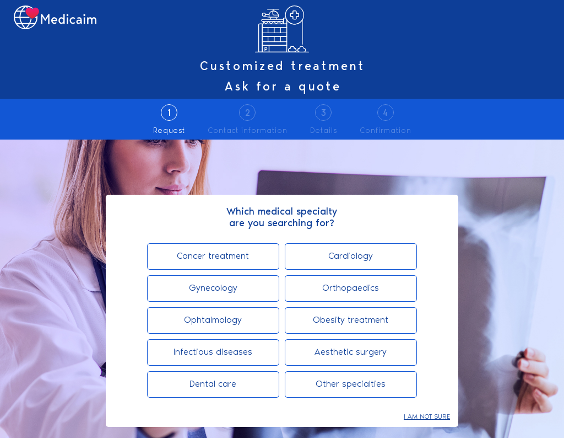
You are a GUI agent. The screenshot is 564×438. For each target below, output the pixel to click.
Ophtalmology (213, 319)
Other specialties (351, 383)
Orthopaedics (350, 287)
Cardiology (350, 255)
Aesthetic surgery (350, 351)
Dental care (212, 383)
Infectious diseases (212, 351)
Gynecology (213, 287)
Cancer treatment (213, 255)
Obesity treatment (350, 319)
